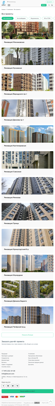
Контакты (4, 362)
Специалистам (5, 358)
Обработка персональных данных (11, 402)
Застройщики (21, 18)
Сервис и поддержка (7, 364)
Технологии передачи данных (36, 362)
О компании (31, 353)
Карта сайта (45, 402)
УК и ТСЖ (47, 18)
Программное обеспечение (35, 355)
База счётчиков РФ (33, 358)
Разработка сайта (32, 403)
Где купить (31, 364)
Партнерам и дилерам (7, 355)
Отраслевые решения (33, 360)
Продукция (4, 353)
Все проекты (8, 18)
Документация (5, 360)
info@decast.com (8, 374)
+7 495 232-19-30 (8, 371)
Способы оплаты (6, 366)
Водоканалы (35, 18)
